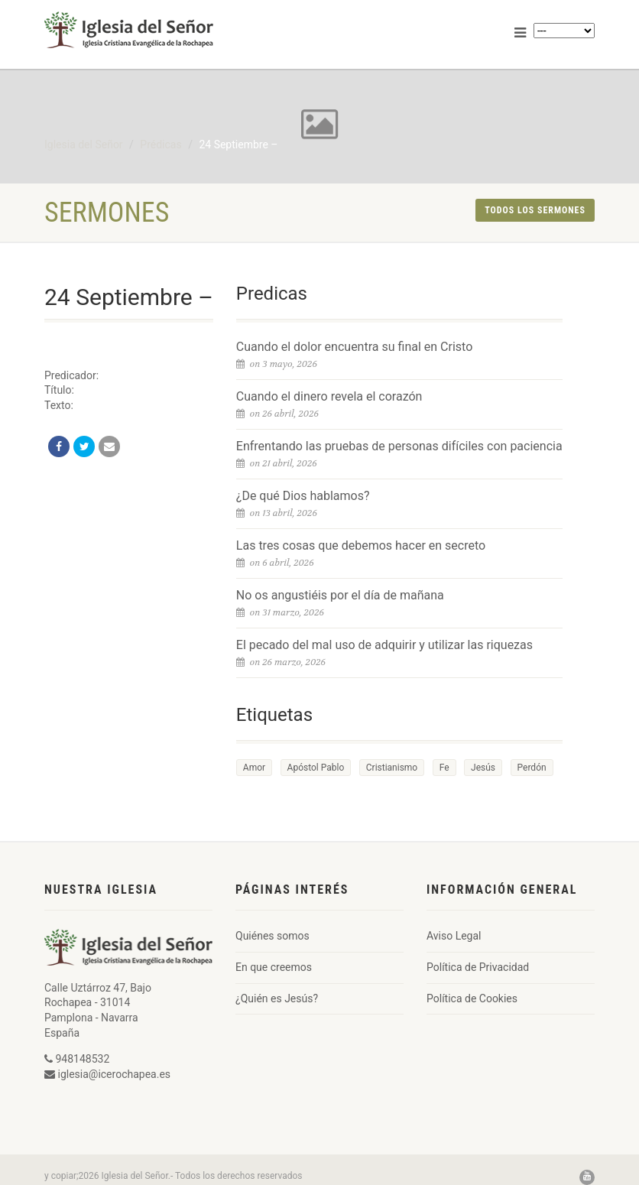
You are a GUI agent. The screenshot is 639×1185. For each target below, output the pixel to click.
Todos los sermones (535, 210)
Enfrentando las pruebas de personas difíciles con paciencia (399, 446)
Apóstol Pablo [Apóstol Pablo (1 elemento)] (316, 767)
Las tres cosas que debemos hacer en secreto (360, 545)
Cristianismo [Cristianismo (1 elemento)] (391, 767)
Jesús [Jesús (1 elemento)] (483, 767)
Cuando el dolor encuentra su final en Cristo (354, 346)
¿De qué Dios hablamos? (303, 496)
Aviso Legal (454, 936)
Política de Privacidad (478, 967)
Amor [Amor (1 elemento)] (254, 767)
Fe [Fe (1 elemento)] (444, 767)
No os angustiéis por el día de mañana (340, 595)
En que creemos (273, 967)
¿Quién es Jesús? (276, 998)
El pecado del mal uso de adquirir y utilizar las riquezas (384, 645)
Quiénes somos (272, 936)
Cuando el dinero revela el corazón (329, 396)
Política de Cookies (472, 998)
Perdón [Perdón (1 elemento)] (532, 767)
